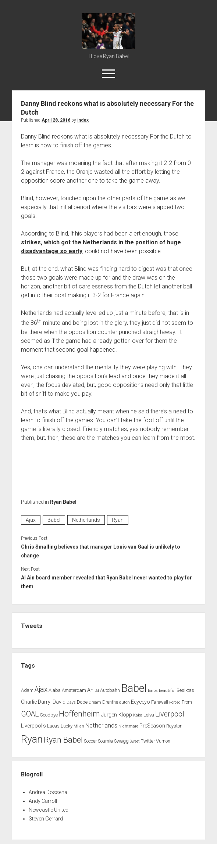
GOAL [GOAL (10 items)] (30, 714)
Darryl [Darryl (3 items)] (44, 702)
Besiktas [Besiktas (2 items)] (185, 690)
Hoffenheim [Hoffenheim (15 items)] (79, 713)
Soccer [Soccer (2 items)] (90, 741)
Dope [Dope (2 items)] (82, 702)
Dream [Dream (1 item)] (95, 702)
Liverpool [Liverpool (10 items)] (169, 714)
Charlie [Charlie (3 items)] (29, 702)
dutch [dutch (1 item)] (124, 702)
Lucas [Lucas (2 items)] (53, 726)
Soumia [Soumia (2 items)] (105, 741)
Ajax (31, 520)
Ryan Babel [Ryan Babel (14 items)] (63, 739)
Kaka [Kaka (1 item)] (137, 715)
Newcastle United (48, 810)
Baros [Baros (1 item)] (153, 690)
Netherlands (86, 520)
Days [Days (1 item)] (71, 702)
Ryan (118, 520)
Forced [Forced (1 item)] (175, 702)
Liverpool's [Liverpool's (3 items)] (33, 726)
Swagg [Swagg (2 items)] (121, 741)
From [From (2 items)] (187, 702)
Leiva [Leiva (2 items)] (148, 715)
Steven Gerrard (46, 819)
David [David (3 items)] (59, 702)
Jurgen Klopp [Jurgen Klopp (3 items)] (116, 715)
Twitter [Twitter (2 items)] (148, 741)
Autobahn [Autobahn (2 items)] (110, 690)
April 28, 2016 (56, 120)
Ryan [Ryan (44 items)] (32, 739)
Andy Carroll (43, 801)
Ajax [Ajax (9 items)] (41, 689)
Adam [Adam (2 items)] (27, 690)
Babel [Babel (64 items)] (134, 688)
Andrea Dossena (48, 792)
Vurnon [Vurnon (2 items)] (163, 741)
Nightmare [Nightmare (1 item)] (128, 726)
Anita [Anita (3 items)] (93, 690)
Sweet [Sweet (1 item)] (135, 741)
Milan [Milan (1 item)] (79, 726)
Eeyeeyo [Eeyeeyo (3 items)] (140, 702)
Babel (53, 520)
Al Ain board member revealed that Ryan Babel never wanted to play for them (106, 582)
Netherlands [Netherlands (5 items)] (101, 725)
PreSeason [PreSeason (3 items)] (152, 726)
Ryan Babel (63, 502)
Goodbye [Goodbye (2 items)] (49, 715)
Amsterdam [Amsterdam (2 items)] (74, 690)
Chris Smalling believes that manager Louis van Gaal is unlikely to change (100, 551)
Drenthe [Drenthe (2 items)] (110, 702)
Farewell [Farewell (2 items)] (159, 702)
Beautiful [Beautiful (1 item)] (167, 690)
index (83, 120)
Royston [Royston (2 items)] (174, 726)
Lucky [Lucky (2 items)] (66, 726)
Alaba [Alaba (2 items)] (55, 690)
